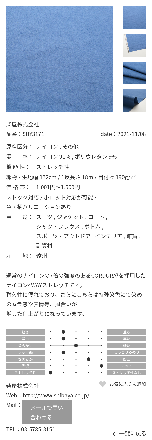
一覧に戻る (133, 433)
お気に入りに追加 (127, 383)
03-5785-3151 (38, 429)
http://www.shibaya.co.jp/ (56, 395)
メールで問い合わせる (46, 412)
